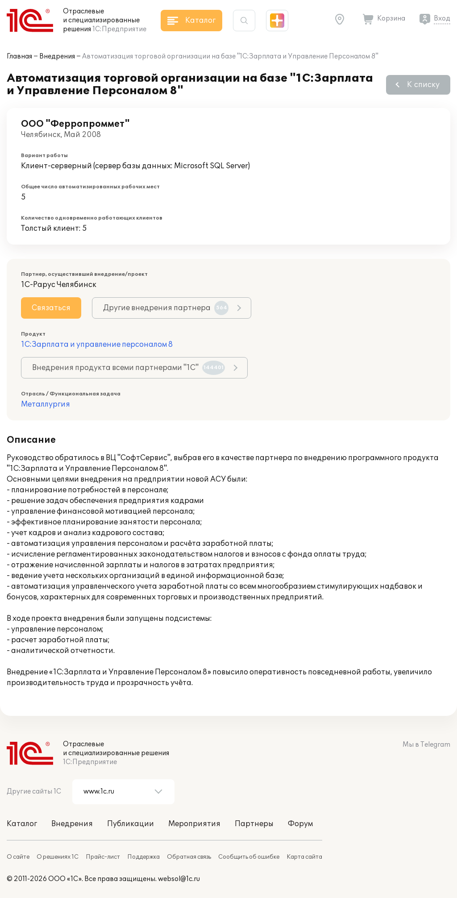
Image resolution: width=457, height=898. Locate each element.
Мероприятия (194, 823)
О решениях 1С (58, 857)
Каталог (22, 823)
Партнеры (254, 823)
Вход (442, 18)
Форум (300, 823)
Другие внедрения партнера (165, 308)
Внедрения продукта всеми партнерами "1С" (128, 368)
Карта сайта (304, 857)
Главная (19, 56)
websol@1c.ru (179, 879)
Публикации (130, 823)
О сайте (18, 857)
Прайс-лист (103, 857)
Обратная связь (189, 857)
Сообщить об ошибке (248, 857)
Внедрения (57, 56)
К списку (423, 84)
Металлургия (45, 404)
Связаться (51, 307)
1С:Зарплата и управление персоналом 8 (97, 344)
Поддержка (143, 857)
